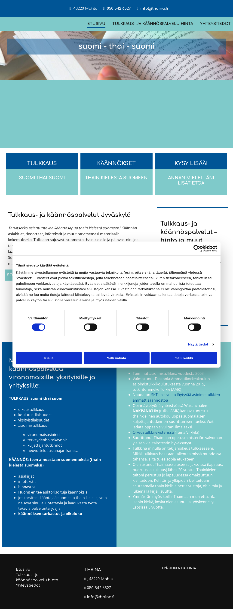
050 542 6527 (119, 8)
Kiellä (48, 358)
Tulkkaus (42, 163)
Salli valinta (116, 358)
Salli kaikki (184, 358)
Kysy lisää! (191, 163)
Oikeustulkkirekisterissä (153, 432)
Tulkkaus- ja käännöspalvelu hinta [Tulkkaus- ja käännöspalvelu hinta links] (152, 24)
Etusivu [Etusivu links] (96, 24)
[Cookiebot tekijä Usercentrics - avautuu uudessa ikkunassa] (197, 248)
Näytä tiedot (198, 344)
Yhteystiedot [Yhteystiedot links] (215, 24)
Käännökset (116, 163)
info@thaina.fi (154, 8)
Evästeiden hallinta (179, 568)
